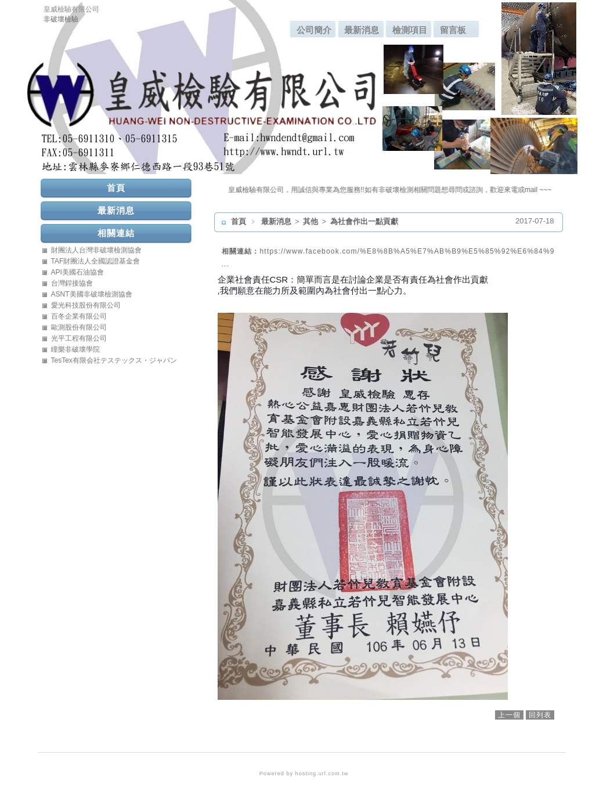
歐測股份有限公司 (79, 327)
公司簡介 (314, 30)
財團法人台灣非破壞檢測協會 (96, 250)
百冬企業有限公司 (79, 316)
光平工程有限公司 (79, 338)
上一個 (509, 715)
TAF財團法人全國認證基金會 (95, 261)
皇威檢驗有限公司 (71, 9)
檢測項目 (409, 30)
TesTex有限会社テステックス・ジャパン (114, 360)
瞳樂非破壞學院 (75, 349)
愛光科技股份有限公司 (86, 305)
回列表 (540, 715)
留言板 (453, 30)
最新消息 (361, 30)
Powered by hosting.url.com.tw (304, 773)
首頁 (238, 221)
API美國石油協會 (77, 272)
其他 (311, 221)
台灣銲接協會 (72, 283)
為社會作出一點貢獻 (364, 221)
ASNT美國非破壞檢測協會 (91, 294)
